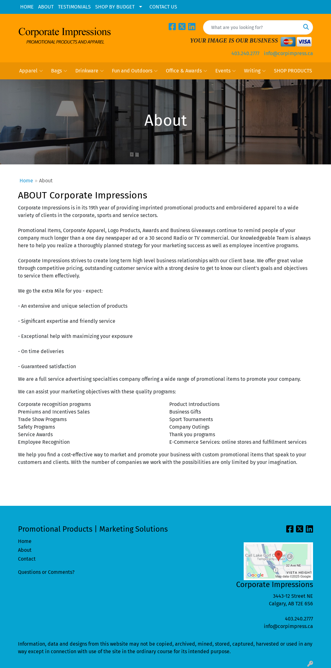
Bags (59, 71)
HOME (27, 7)
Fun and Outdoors (135, 71)
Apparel (31, 71)
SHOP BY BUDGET (115, 7)
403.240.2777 (245, 53)
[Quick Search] (251, 27)
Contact (27, 559)
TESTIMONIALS (74, 7)
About (25, 550)
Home (26, 181)
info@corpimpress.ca (288, 53)
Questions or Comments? (46, 572)
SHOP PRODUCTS (293, 71)
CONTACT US (163, 7)
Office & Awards (186, 71)
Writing (255, 71)
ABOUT (46, 7)
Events (225, 71)
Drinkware (89, 71)
